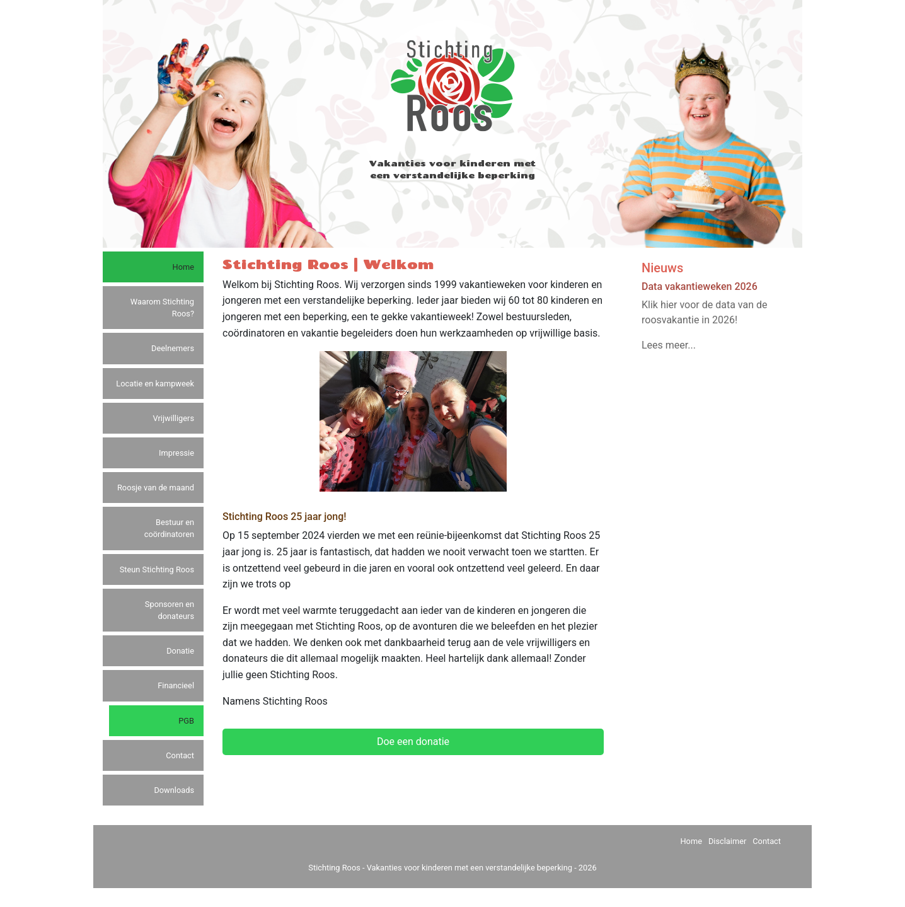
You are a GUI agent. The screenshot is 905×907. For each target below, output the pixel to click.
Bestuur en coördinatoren (169, 528)
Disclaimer (727, 841)
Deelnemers (172, 348)
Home (183, 267)
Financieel (176, 685)
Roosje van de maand (155, 487)
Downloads (174, 790)
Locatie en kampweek (155, 383)
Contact (180, 755)
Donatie (180, 651)
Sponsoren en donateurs (169, 610)
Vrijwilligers (173, 418)
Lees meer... (669, 345)
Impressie (176, 453)
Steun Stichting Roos (157, 569)
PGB (186, 720)
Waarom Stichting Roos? (162, 307)
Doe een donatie (413, 742)
